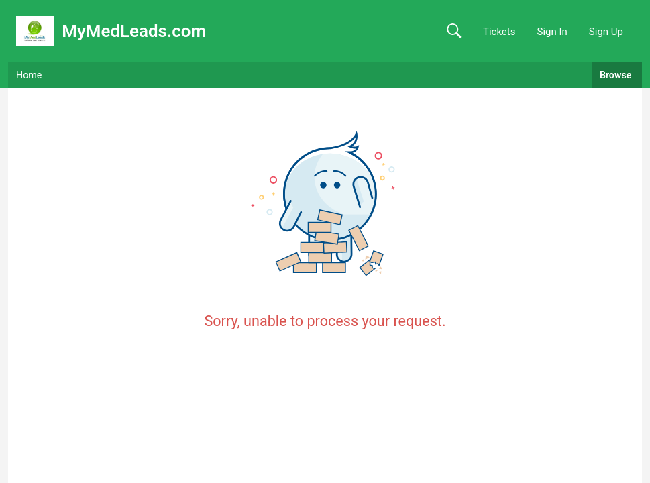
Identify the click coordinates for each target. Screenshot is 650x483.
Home (29, 75)
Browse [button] (617, 75)
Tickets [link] (499, 31)
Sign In (552, 31)
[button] (453, 31)
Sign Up (606, 31)
